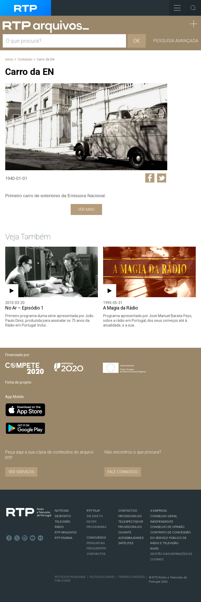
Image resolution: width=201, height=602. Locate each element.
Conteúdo (25, 59)
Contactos (96, 554)
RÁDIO (59, 527)
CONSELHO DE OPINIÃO (167, 527)
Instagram (25, 538)
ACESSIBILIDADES (130, 538)
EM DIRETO (95, 516)
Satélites (125, 543)
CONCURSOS (96, 537)
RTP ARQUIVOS (65, 532)
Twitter (17, 538)
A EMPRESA (158, 510)
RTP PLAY (93, 510)
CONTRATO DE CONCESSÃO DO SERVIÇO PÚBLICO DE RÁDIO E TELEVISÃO (170, 538)
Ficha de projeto (18, 382)
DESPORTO (63, 516)
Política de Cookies (102, 577)
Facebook (9, 538)
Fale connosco (123, 472)
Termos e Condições (132, 577)
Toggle (193, 8)
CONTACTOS (127, 510)
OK (136, 41)
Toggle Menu (175, 6)
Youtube (33, 538)
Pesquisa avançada (175, 40)
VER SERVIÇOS (21, 472)
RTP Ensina (63, 538)
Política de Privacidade (70, 577)
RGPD (154, 548)
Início (9, 59)
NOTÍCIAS (62, 510)
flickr (40, 538)
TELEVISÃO (62, 521)
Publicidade (63, 580)
